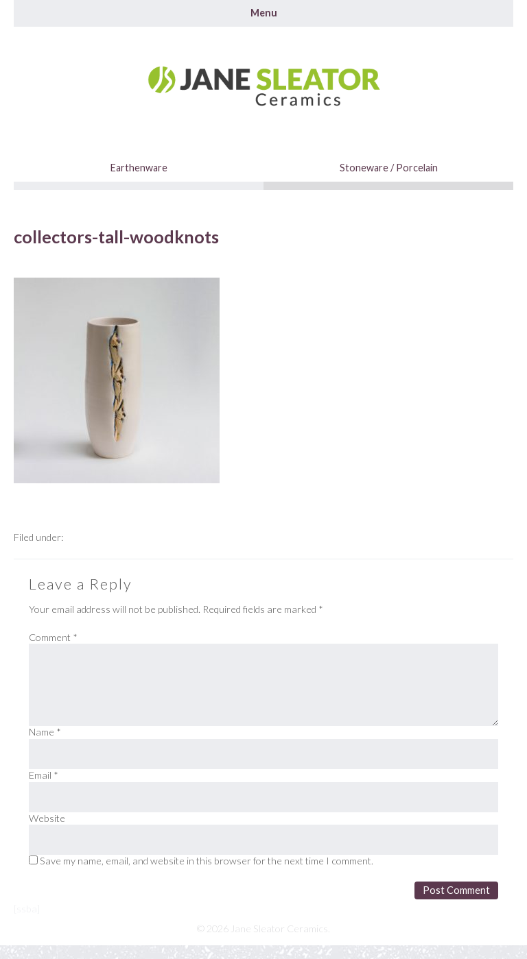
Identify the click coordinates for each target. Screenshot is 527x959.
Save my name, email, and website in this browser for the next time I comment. (206, 860)
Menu (263, 13)
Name (45, 732)
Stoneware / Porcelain (389, 167)
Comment (53, 637)
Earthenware (138, 167)
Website (47, 818)
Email (43, 775)
